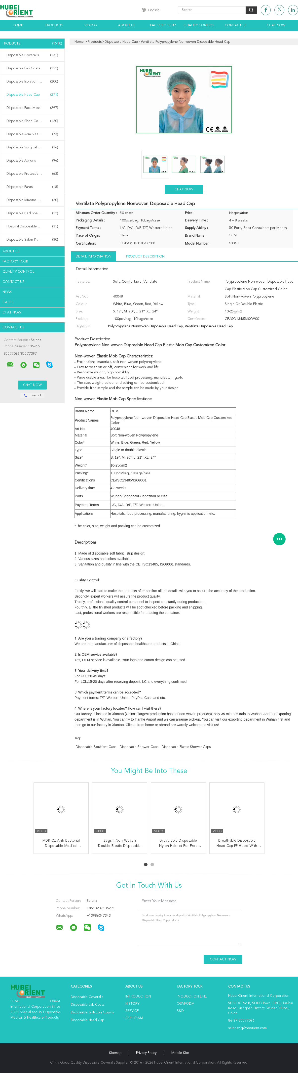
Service (132, 1011)
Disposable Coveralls (32, 55)
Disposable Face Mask (32, 107)
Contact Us (236, 25)
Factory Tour (163, 25)
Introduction (138, 996)
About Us (126, 25)
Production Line (192, 996)
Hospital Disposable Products (32, 226)
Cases (7, 302)
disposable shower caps (139, 747)
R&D (180, 1011)
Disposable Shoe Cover (32, 121)
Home (18, 25)
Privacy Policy (146, 1053)
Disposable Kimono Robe (32, 200)
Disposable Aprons (32, 160)
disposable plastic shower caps (186, 747)
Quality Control (199, 25)
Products (54, 25)
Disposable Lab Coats (32, 68)
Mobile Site (180, 1053)
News (7, 292)
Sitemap (115, 1053)
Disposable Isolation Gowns (32, 81)
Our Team (134, 1018)
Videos (90, 25)
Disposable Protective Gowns (32, 173)
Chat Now (276, 25)
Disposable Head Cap (32, 94)
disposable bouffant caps (96, 747)
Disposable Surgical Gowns (32, 147)
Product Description (145, 256)
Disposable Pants (32, 186)
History (132, 1003)
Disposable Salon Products (32, 239)
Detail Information (93, 256)
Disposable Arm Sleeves (32, 134)
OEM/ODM (185, 1003)
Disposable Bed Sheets (32, 213)
